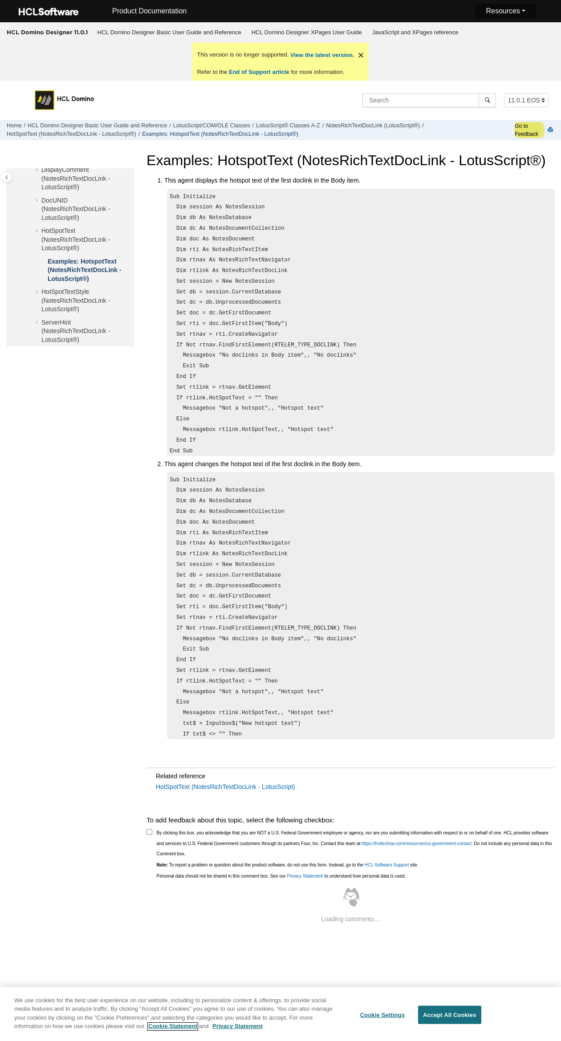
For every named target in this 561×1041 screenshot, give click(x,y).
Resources (503, 11)
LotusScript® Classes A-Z (288, 125)
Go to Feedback (526, 130)
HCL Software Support (387, 864)
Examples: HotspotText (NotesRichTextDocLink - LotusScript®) (220, 134)
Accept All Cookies (449, 1020)
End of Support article (259, 72)
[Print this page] (551, 130)
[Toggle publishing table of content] (7, 177)
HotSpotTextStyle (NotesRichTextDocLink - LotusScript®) (75, 300)
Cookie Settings (382, 1020)
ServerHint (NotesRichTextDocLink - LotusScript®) (75, 331)
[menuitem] (169, 32)
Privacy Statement (305, 876)
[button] (37, 170)
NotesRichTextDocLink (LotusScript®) (373, 125)
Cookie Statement (172, 1031)
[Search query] (429, 100)
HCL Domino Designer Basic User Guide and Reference (169, 32)
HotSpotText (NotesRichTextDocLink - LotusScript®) (71, 134)
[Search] (487, 100)
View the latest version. (321, 55)
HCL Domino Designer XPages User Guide (307, 32)
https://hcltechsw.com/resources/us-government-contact (417, 843)
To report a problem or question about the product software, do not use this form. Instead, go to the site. (288, 864)
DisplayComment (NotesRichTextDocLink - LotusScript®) (75, 178)
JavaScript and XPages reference (415, 32)
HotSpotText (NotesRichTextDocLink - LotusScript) (225, 786)
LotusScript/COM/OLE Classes (211, 125)
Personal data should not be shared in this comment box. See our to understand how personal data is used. (281, 876)
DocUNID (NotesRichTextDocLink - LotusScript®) (75, 209)
